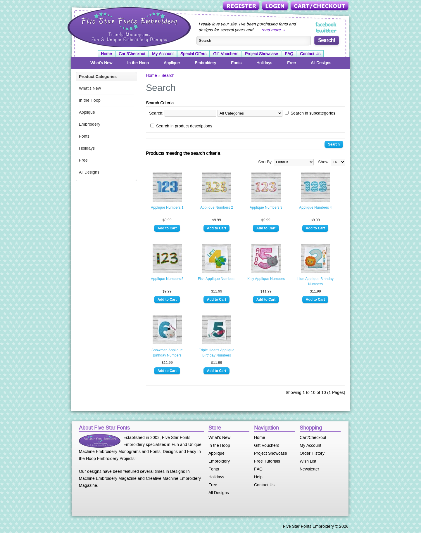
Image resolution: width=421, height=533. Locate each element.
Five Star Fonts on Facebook (326, 24)
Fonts (236, 62)
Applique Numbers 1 (167, 207)
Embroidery (205, 62)
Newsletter (309, 469)
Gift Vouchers (225, 53)
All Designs (321, 62)
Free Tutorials (267, 461)
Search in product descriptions (184, 126)
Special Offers (193, 53)
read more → (273, 29)
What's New (101, 62)
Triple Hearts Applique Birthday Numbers (216, 352)
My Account (163, 53)
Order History (312, 453)
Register (241, 6)
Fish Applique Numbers (216, 279)
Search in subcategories (313, 113)
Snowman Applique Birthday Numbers (167, 352)
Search (168, 75)
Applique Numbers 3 (266, 207)
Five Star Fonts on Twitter (326, 30)
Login (275, 6)
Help (258, 477)
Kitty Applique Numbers (266, 279)
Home (106, 53)
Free (291, 62)
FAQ (289, 53)
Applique (172, 62)
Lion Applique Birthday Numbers (315, 281)
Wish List (308, 461)
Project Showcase (261, 53)
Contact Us (310, 53)
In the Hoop (138, 62)
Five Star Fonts (128, 26)
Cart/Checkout (320, 6)
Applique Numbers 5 (167, 279)
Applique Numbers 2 (216, 207)
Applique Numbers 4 (315, 207)
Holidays (264, 62)
